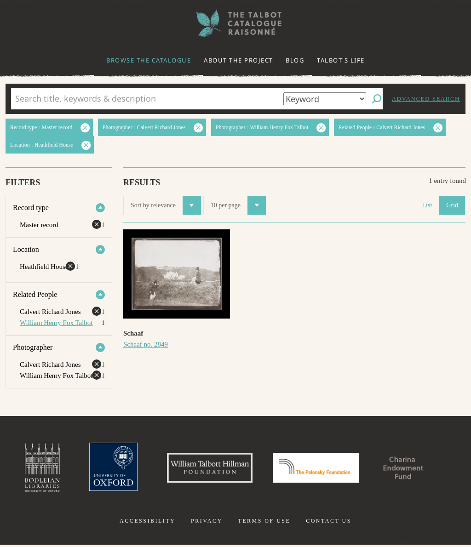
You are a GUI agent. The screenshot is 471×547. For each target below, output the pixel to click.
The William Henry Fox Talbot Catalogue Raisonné (235, 23)
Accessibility (147, 523)
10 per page (238, 205)
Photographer (32, 347)
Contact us (328, 523)
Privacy (207, 523)
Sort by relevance (166, 205)
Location (26, 249)
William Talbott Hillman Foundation (206, 469)
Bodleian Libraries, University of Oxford (32, 469)
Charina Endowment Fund (412, 469)
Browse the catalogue (148, 60)
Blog (295, 60)
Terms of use (264, 523)
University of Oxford (105, 469)
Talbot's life (341, 60)
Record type (31, 207)
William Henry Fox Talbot (56, 322)
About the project (238, 60)
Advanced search (426, 98)
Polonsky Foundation (318, 469)
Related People (35, 294)
